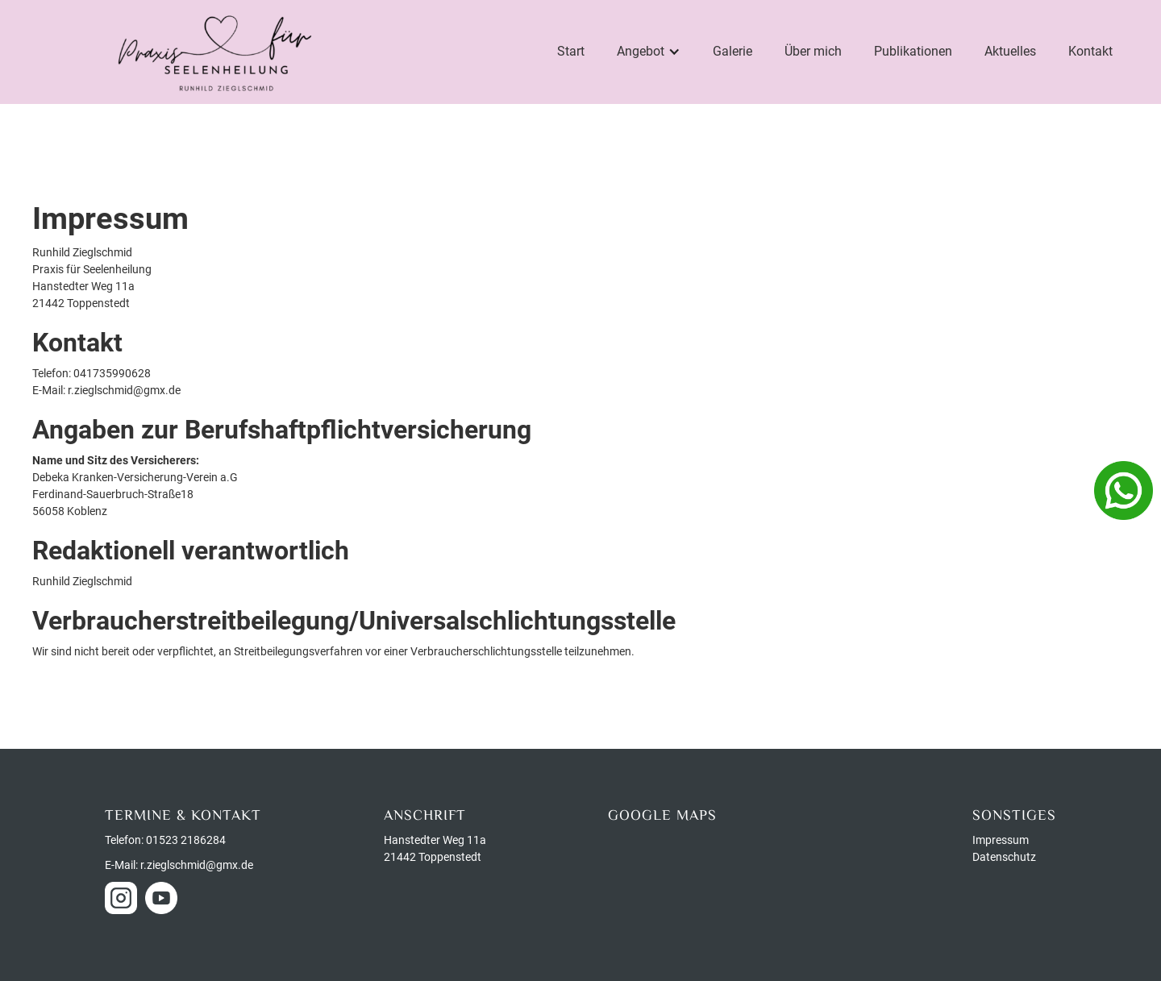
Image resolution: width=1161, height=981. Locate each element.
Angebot (640, 51)
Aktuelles (1010, 51)
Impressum (1000, 839)
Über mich (813, 51)
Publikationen (913, 51)
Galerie (732, 51)
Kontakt (1090, 51)
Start (571, 51)
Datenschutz (1004, 856)
